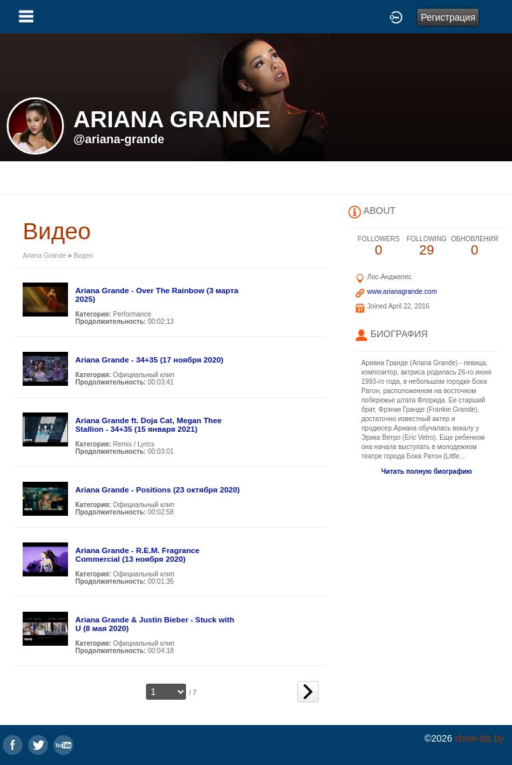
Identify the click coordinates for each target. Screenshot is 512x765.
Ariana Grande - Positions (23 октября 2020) (157, 489)
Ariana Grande (45, 255)
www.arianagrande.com (402, 291)
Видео (83, 255)
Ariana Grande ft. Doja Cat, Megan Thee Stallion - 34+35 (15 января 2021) (148, 424)
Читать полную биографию (426, 471)
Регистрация (448, 17)
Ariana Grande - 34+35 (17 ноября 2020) (149, 359)
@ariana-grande (119, 139)
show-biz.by (479, 738)
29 (427, 246)
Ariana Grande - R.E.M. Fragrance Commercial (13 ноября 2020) (137, 554)
